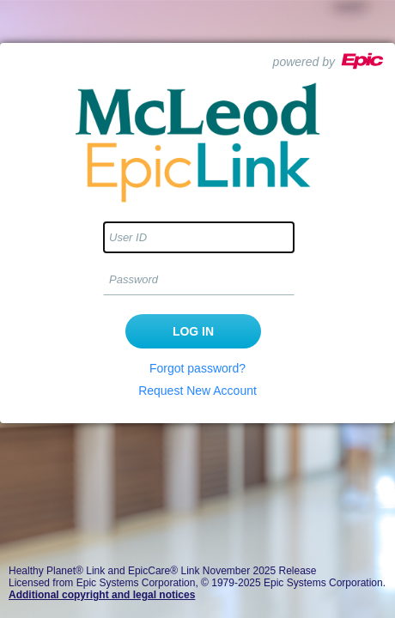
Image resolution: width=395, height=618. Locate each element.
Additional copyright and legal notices (102, 595)
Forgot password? (197, 368)
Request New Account (197, 390)
